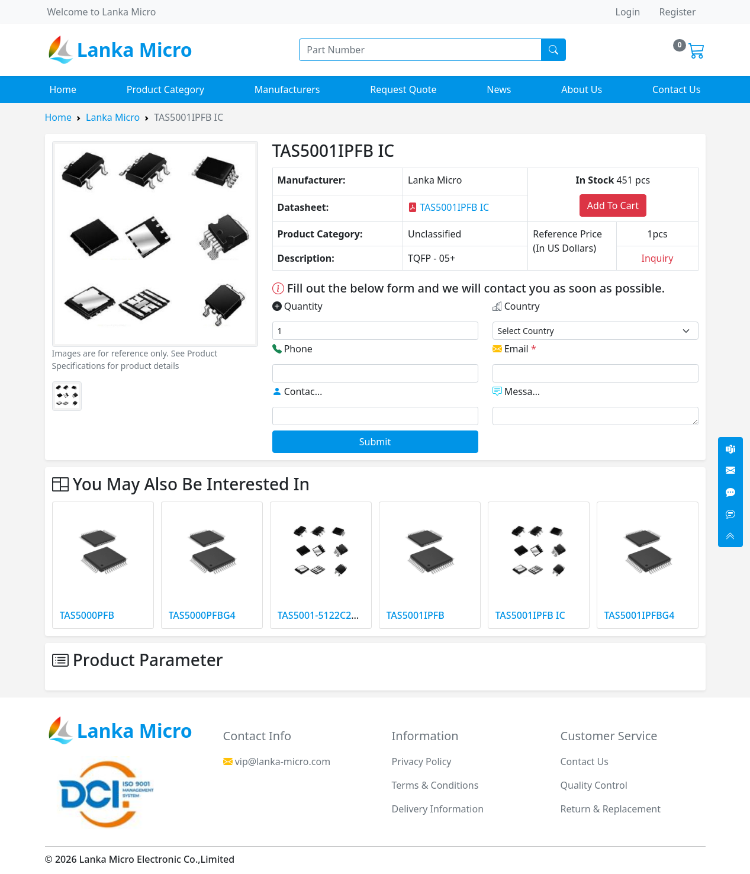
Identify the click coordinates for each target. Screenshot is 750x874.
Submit (375, 441)
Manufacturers (287, 89)
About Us (581, 89)
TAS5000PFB (87, 615)
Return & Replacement (611, 808)
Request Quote (403, 89)
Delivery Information (438, 808)
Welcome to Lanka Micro (101, 11)
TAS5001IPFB (416, 615)
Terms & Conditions (435, 785)
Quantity (297, 306)
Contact (298, 391)
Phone (292, 348)
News (499, 89)
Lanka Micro (113, 117)
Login (628, 11)
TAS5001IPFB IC (448, 207)
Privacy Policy (422, 761)
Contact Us (676, 89)
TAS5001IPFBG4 (639, 615)
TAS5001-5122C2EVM (324, 615)
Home (63, 89)
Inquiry (657, 258)
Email (514, 348)
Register (677, 11)
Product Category (165, 89)
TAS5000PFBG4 (202, 615)
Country (516, 306)
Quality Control (594, 785)
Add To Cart (613, 205)
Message (518, 391)
